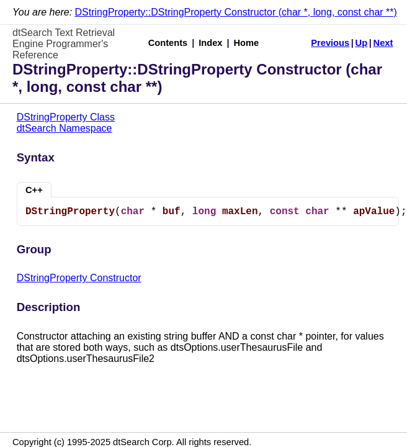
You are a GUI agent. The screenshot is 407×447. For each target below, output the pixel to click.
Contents (168, 43)
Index (210, 43)
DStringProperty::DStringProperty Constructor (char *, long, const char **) (236, 12)
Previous (330, 43)
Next (383, 43)
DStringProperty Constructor (79, 278)
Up (362, 43)
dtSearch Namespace (64, 128)
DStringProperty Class (66, 117)
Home (246, 43)
